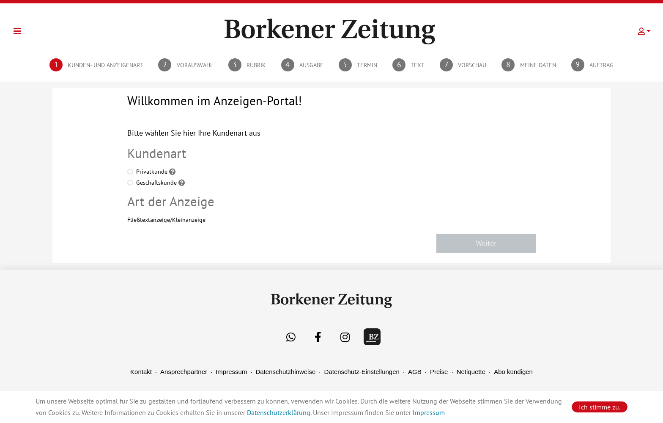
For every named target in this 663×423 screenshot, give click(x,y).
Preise (439, 371)
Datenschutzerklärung (278, 412)
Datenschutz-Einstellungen (361, 371)
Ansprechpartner (183, 371)
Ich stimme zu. (599, 407)
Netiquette (471, 371)
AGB (415, 371)
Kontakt (141, 371)
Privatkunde (151, 171)
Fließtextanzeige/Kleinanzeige (166, 220)
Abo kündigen (513, 371)
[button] (644, 31)
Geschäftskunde (156, 182)
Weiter (486, 243)
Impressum (231, 371)
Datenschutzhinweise (286, 371)
